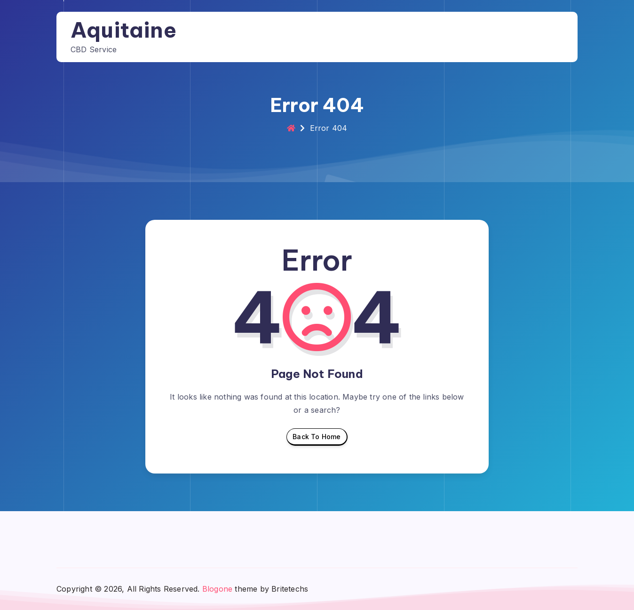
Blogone (217, 589)
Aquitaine (123, 29)
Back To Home (316, 439)
